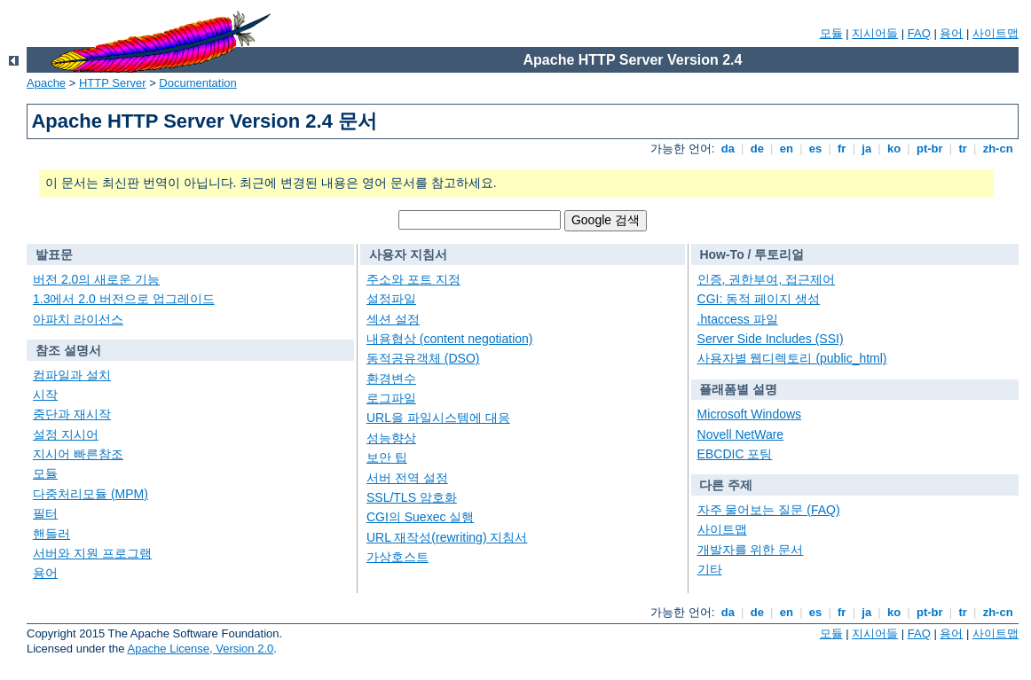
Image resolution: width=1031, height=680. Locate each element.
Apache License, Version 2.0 (200, 648)
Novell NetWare (740, 434)
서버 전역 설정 (407, 478)
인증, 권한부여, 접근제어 (766, 279)
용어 (951, 33)
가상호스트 (397, 557)
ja (867, 148)
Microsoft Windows (749, 414)
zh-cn (998, 148)
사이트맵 (995, 33)
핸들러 (51, 534)
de (757, 148)
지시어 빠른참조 (78, 454)
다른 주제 (725, 485)
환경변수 (391, 378)
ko (893, 148)
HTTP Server (112, 83)
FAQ (919, 33)
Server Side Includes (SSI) (770, 339)
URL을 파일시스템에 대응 (438, 417)
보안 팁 (386, 457)
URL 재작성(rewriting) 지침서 (447, 537)
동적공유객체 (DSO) (423, 358)
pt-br (929, 148)
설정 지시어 (65, 434)
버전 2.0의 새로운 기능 (96, 279)
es (815, 148)
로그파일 (391, 398)
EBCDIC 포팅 (735, 454)
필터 (45, 513)
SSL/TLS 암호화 (411, 497)
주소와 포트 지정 (413, 279)
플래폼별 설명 (738, 389)
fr (841, 148)
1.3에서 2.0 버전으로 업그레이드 (124, 299)
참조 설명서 (68, 350)
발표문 (54, 254)
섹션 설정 (393, 319)
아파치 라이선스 (78, 319)
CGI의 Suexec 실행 (420, 517)
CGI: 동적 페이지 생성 (758, 299)
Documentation (197, 83)
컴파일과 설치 (72, 375)
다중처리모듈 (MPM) (90, 494)
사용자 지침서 (408, 254)
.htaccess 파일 (737, 319)
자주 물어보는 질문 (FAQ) (768, 510)
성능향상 (391, 438)
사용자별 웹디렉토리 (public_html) (792, 358)
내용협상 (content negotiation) (449, 339)
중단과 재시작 (72, 414)
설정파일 (391, 299)
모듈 (831, 33)
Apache (46, 83)
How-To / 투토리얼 (751, 254)
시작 (45, 394)
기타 (709, 569)
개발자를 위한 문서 (750, 550)
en (786, 148)
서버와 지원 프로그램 (92, 553)
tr (963, 148)
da (727, 148)
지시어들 (875, 33)
